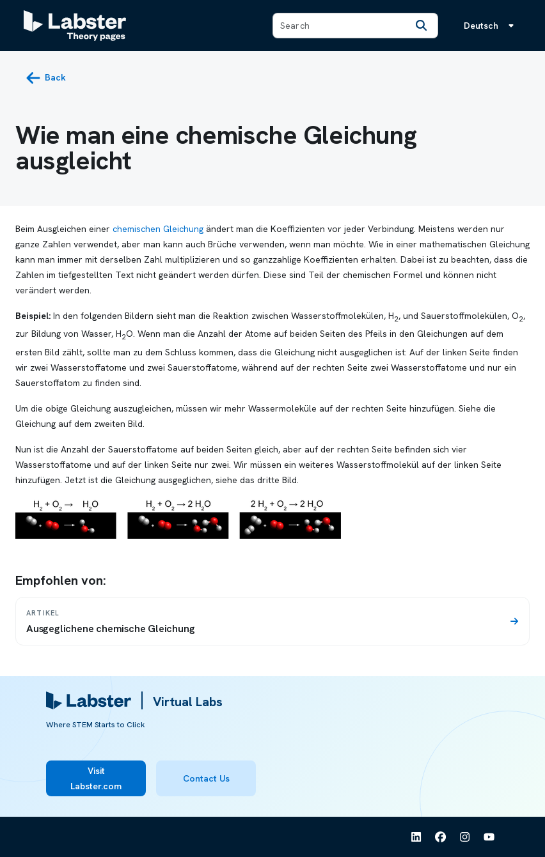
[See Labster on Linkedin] (416, 837)
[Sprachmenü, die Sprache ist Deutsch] (491, 25)
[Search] (420, 25)
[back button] (45, 77)
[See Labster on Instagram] (465, 837)
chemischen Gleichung (158, 229)
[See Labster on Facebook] (440, 837)
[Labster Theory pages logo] (75, 25)
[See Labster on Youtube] (489, 837)
